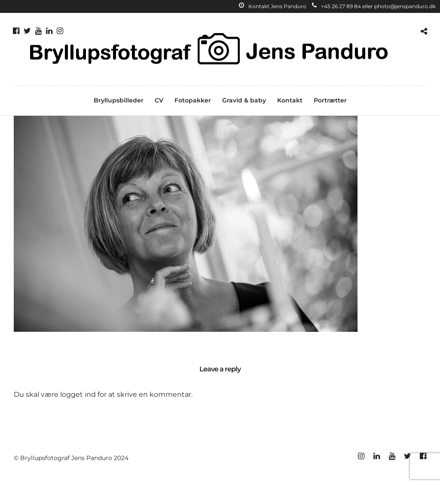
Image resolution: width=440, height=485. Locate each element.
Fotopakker (192, 100)
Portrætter (330, 100)
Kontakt (289, 100)
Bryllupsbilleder (119, 100)
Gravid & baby (244, 100)
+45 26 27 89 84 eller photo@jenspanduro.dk (374, 6)
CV (159, 100)
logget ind (78, 394)
